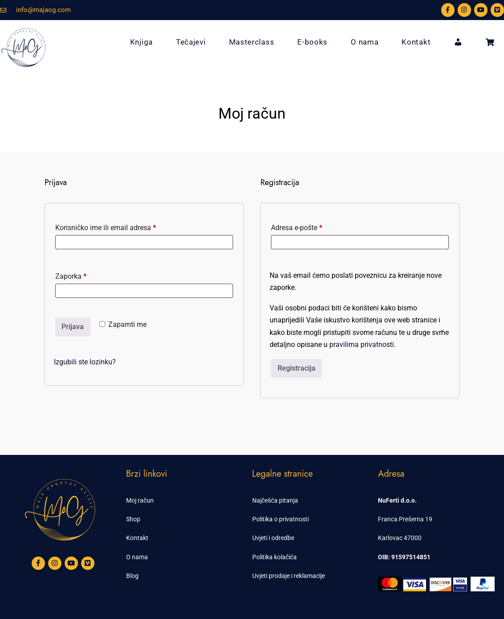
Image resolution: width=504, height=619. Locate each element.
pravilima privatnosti (361, 344)
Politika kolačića (274, 557)
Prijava (72, 326)
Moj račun (140, 500)
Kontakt (416, 41)
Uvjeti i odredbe (273, 537)
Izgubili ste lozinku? (85, 362)
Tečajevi (191, 41)
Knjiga (141, 41)
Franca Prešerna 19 (405, 519)
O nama (364, 41)
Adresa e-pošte (312, 226)
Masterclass (252, 41)
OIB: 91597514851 (404, 557)
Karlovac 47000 (400, 537)
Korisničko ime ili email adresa (121, 226)
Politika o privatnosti (280, 519)
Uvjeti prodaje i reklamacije (288, 575)
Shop (133, 519)
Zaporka (86, 275)
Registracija (297, 368)
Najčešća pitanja (275, 500)
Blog (132, 575)
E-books (312, 41)
